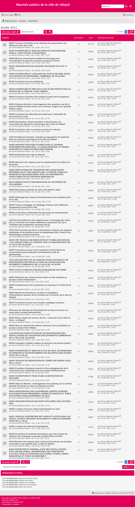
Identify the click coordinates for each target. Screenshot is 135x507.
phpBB (14, 498)
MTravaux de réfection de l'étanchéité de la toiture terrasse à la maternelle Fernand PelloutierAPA (38, 311)
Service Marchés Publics (21, 47)
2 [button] (129, 31)
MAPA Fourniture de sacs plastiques (26, 81)
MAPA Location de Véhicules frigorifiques (28, 426)
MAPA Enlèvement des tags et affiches (27, 155)
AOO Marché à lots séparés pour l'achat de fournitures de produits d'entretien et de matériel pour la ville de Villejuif (40, 442)
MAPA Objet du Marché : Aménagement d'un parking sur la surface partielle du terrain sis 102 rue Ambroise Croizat (40, 385)
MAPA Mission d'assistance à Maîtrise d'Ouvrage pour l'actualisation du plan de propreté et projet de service (34, 59)
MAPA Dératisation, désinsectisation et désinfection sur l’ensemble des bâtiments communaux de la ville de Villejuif (37, 123)
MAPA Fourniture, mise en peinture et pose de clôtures (35, 129)
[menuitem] (18, 15)
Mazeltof (17, 502)
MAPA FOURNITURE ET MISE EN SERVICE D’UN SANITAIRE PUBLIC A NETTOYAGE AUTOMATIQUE (37, 52)
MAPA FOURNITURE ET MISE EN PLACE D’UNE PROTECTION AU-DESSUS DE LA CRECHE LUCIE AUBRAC (40, 90)
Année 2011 (9, 27)
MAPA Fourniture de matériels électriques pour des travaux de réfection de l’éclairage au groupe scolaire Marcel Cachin (38, 435)
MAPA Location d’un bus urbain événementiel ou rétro (34, 409)
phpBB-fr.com (13, 500)
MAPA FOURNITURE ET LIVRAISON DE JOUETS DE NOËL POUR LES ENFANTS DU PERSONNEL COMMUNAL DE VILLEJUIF (39, 75)
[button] (132, 32)
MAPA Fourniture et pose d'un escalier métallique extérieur (36, 303)
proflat (7, 502)
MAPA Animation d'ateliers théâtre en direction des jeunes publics (40, 343)
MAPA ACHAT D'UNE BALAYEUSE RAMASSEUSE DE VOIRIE (37, 270)
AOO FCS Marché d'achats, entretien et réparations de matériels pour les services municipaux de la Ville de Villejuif (39, 138)
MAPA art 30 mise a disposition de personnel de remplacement (38, 213)
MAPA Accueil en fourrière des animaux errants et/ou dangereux (39, 97)
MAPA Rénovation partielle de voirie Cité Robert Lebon (35, 190)
